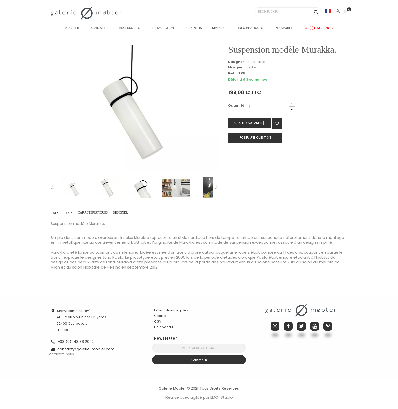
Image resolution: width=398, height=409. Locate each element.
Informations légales (171, 310)
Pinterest (327, 326)
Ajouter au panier (250, 123)
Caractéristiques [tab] (93, 212)
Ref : (232, 73)
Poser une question (255, 137)
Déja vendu (163, 327)
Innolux (250, 67)
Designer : (236, 62)
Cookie (160, 315)
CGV (157, 321)
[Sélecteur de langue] (328, 11)
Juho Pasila (256, 61)
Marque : (236, 67)
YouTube (314, 326)
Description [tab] (63, 213)
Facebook (288, 326)
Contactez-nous (60, 354)
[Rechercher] (287, 11)
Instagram (275, 326)
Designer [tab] (120, 212)
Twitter (301, 326)
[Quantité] (268, 106)
